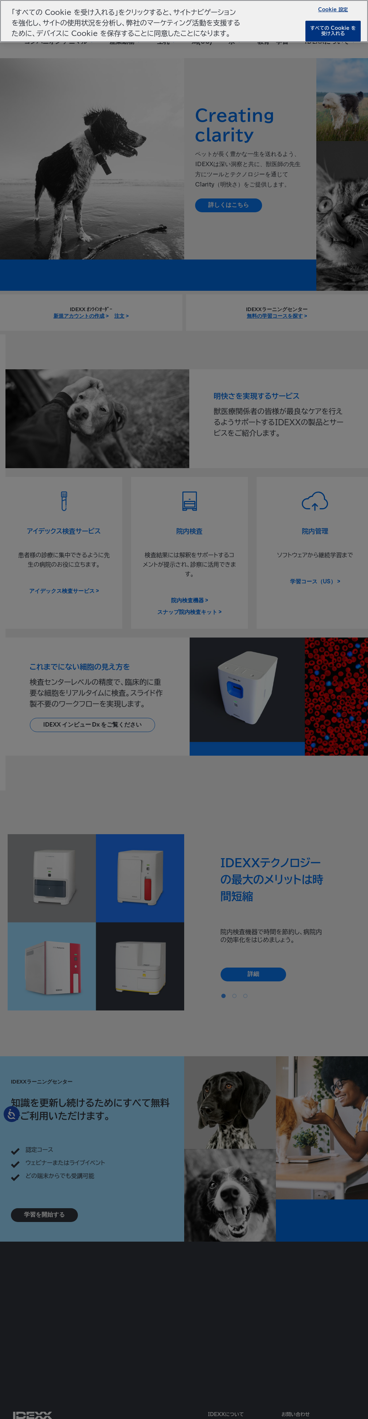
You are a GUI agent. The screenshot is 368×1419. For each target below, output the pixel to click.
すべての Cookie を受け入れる (333, 31)
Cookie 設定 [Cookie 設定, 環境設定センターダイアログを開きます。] (333, 9)
